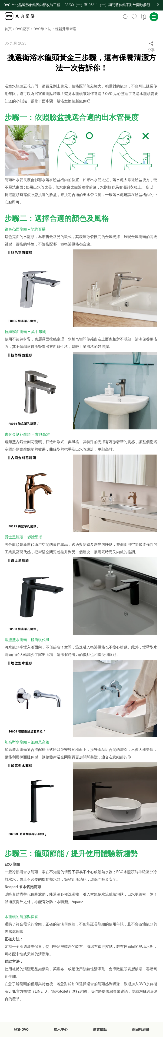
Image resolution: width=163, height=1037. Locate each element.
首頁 (8, 29)
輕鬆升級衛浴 (66, 29)
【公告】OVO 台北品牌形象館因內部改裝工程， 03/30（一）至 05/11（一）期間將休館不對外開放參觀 (76, 5)
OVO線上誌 (42, 29)
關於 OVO (21, 1029)
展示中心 (61, 1029)
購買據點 (100, 1029)
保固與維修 (140, 1029)
